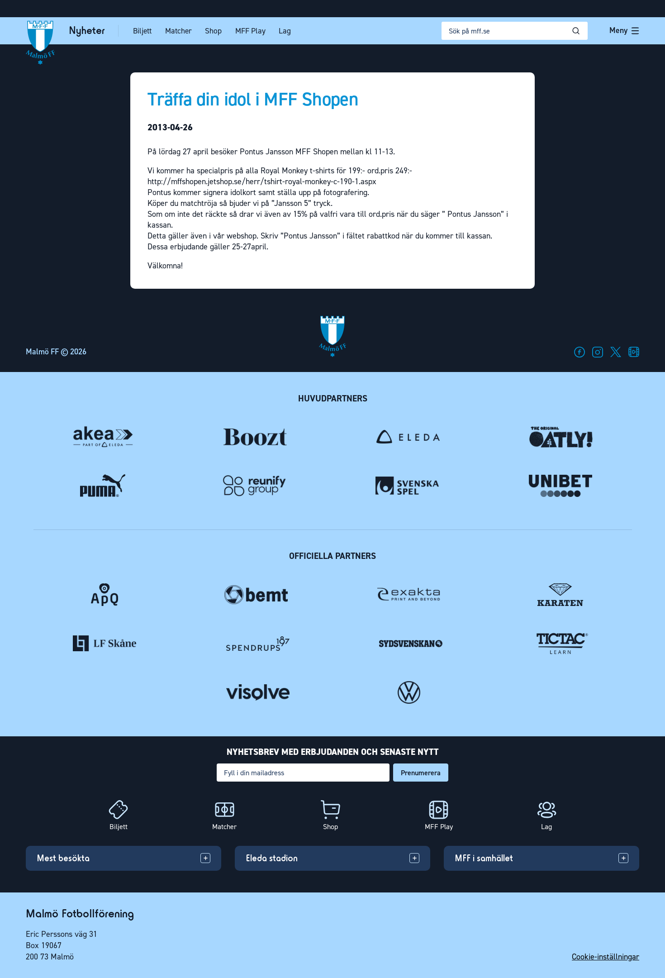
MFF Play (250, 30)
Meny (624, 30)
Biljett (142, 30)
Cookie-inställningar (605, 956)
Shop (213, 30)
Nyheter (87, 30)
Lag (285, 30)
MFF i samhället (484, 858)
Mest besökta (63, 858)
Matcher (178, 30)
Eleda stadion (272, 858)
